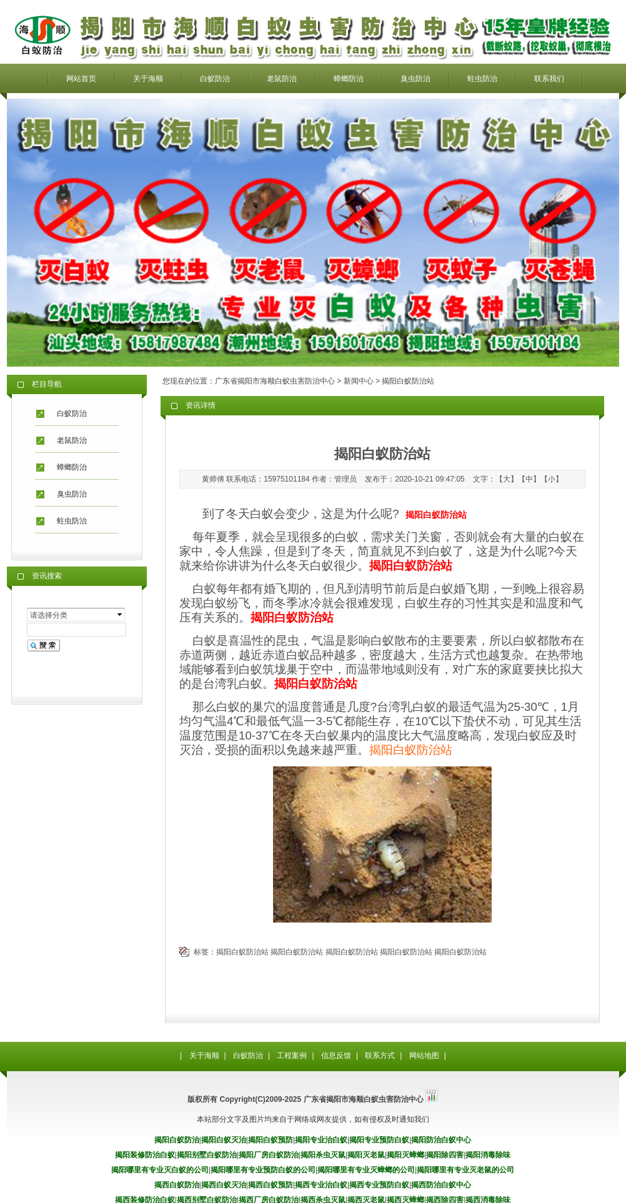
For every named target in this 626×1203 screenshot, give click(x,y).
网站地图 (424, 1055)
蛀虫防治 (482, 78)
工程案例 (292, 1055)
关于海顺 (148, 78)
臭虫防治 (415, 78)
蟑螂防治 (349, 78)
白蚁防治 (215, 78)
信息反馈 (336, 1055)
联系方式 (380, 1055)
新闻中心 (359, 381)
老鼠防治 (282, 78)
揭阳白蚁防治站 (410, 749)
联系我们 (549, 78)
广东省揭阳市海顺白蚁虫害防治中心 (275, 381)
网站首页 (81, 78)
